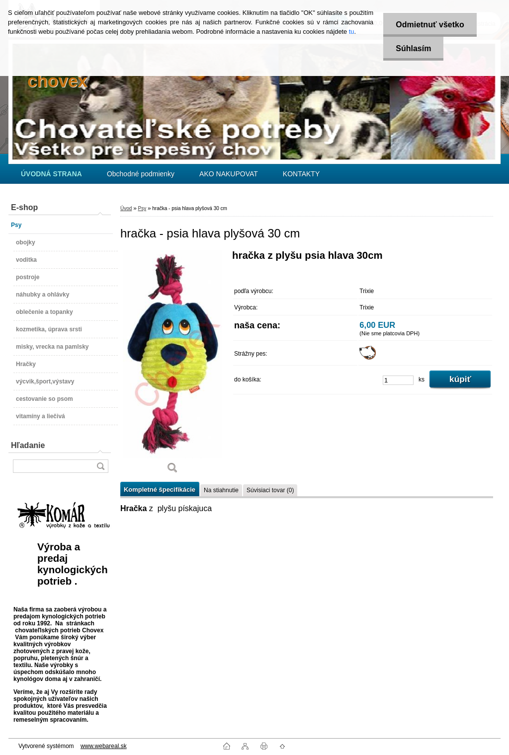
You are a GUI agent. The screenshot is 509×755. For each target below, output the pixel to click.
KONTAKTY (301, 174)
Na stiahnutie (221, 490)
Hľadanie (28, 445)
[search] (100, 466)
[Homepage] (51, 174)
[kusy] (398, 380)
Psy (142, 208)
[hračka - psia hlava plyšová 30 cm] (172, 365)
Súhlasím (413, 48)
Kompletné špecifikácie (159, 489)
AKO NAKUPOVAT (228, 174)
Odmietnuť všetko (430, 24)
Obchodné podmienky (140, 174)
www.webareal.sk (104, 746)
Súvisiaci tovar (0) (270, 490)
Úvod (126, 208)
